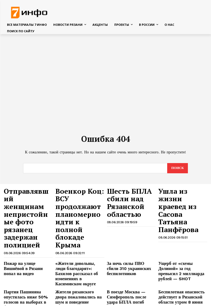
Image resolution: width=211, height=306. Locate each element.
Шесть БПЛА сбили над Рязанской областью (129, 194)
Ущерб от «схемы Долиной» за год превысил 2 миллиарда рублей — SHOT (182, 230)
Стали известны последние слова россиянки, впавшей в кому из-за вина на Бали (26, 284)
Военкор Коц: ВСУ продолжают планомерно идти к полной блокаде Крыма (79, 199)
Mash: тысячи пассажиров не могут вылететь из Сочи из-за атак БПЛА (131, 284)
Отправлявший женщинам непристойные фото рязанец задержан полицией (28, 199)
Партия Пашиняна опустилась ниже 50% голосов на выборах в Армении (28, 250)
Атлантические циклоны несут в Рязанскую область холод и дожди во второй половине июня (76, 267)
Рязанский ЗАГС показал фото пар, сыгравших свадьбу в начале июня (27, 265)
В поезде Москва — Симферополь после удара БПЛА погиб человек (128, 250)
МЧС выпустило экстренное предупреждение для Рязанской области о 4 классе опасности (79, 286)
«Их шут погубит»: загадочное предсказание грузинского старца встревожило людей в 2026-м (182, 286)
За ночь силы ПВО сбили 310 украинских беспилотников (131, 228)
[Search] (177, 168)
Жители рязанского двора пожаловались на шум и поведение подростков (76, 250)
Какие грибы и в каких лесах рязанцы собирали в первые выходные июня (182, 265)
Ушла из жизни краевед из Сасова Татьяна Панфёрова (182, 194)
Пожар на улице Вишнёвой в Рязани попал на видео (27, 228)
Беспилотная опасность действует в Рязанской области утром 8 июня (177, 250)
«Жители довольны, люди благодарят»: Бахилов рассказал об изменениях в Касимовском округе (76, 232)
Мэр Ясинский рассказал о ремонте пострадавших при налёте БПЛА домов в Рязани (130, 265)
